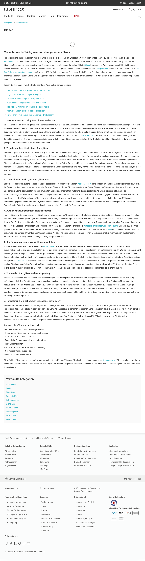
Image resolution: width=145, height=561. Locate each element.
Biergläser (10, 392)
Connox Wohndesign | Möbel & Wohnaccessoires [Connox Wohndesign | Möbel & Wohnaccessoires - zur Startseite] (14, 9)
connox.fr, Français (82, 519)
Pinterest (20, 545)
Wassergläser (12, 412)
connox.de (78, 507)
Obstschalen (10, 451)
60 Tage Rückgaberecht (15, 515)
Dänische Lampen (82, 462)
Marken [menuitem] (42, 16)
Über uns (44, 497)
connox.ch (78, 515)
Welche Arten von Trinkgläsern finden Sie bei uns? (28, 90)
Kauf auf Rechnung (13, 507)
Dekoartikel (88, 135)
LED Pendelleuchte (82, 465)
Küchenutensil (10, 61)
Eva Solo (8, 72)
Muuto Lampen (81, 455)
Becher (9, 388)
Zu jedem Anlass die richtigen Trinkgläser (25, 94)
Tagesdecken (10, 465)
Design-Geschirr (84, 184)
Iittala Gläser (48, 246)
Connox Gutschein (48, 523)
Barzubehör (11, 384)
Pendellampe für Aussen (85, 451)
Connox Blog (45, 527)
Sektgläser (10, 404)
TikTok (24, 545)
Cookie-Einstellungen (83, 491)
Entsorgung (10, 523)
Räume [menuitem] (20, 16)
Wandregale (45, 465)
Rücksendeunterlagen (14, 519)
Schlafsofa (44, 462)
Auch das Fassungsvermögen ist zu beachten (26, 103)
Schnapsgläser (12, 400)
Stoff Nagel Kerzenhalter (119, 455)
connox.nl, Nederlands (84, 527)
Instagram (6, 545)
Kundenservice (118, 9)
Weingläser (11, 415)
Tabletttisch (10, 458)
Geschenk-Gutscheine (49, 519)
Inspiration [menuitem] (62, 16)
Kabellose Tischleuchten (85, 458)
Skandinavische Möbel (49, 451)
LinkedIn (15, 545)
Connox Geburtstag (15, 479)
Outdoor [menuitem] (31, 16)
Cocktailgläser (12, 396)
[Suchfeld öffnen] (139, 16)
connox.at (78, 511)
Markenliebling (132, 479)
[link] (139, 9)
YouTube (28, 545)
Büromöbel (44, 458)
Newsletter (44, 515)
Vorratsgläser (12, 408)
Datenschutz (95, 488)
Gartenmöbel (45, 455)
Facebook (11, 545)
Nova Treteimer (115, 458)
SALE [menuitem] (77, 16)
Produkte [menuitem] (8, 16)
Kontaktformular (47, 488)
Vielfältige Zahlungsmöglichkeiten (124, 510)
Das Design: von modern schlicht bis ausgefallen (28, 107)
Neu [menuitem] (52, 16)
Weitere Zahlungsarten (15, 511)
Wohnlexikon (45, 503)
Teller (109, 229)
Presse (42, 511)
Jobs (42, 507)
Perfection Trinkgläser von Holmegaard (100, 226)
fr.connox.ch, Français (84, 523)
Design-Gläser (102, 68)
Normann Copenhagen (22, 72)
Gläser (87, 65)
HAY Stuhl (44, 469)
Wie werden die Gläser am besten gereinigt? (26, 111)
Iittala (137, 68)
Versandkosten (65, 438)
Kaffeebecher (11, 462)
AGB (76, 488)
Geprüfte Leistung (117, 497)
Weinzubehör (12, 419)
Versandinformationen (14, 503)
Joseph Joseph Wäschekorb (121, 465)
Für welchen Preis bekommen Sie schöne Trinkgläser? (30, 115)
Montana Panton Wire (118, 451)
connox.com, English (83, 503)
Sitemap (43, 532)
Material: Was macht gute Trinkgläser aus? (25, 98)
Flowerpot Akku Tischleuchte (121, 462)
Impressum (84, 488)
